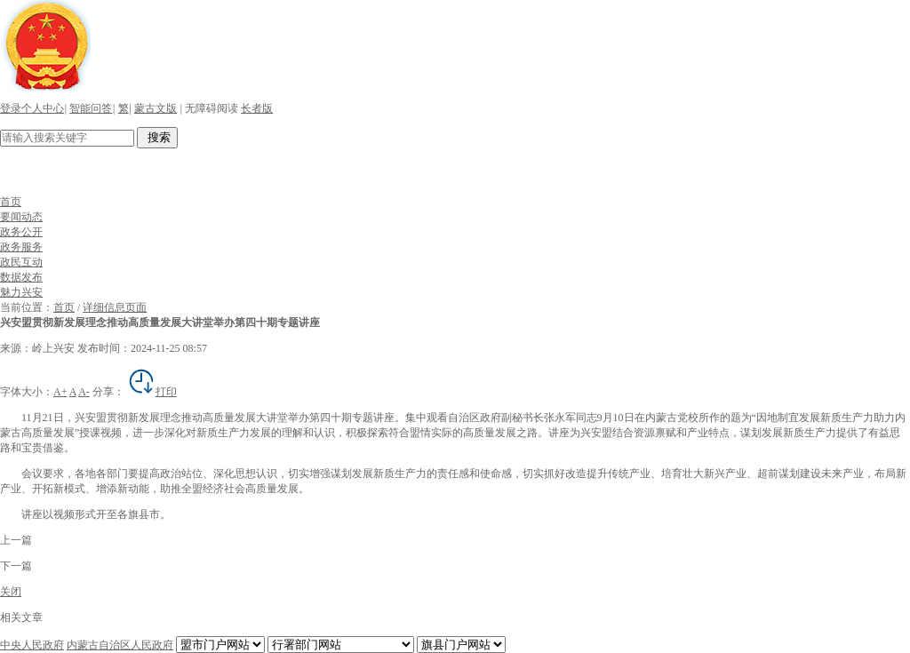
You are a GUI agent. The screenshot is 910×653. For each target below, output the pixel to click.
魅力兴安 (21, 292)
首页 (10, 201)
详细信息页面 (115, 307)
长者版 (257, 108)
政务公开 (21, 232)
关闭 (10, 591)
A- (84, 392)
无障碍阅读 (211, 108)
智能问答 (90, 108)
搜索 (157, 137)
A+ (60, 392)
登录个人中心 (32, 108)
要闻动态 (21, 217)
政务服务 (21, 247)
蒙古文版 (155, 108)
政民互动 (21, 262)
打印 (152, 392)
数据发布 (21, 277)
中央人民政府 (32, 645)
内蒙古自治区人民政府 (120, 645)
